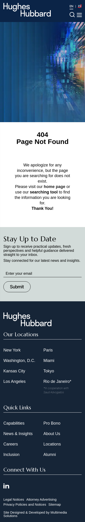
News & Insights (18, 433)
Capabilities (13, 423)
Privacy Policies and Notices (24, 504)
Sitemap (54, 504)
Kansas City (14, 371)
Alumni (50, 454)
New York (12, 350)
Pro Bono (52, 423)
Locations (52, 444)
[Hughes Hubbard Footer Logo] (27, 324)
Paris (48, 350)
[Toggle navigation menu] (79, 15)
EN (71, 6)
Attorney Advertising (41, 499)
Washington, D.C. (19, 360)
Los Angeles (14, 381)
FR (80, 6)
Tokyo (49, 371)
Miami (49, 360)
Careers (10, 444)
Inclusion (11, 454)
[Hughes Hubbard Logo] (27, 10)
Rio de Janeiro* (57, 381)
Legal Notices (13, 499)
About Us (52, 433)
